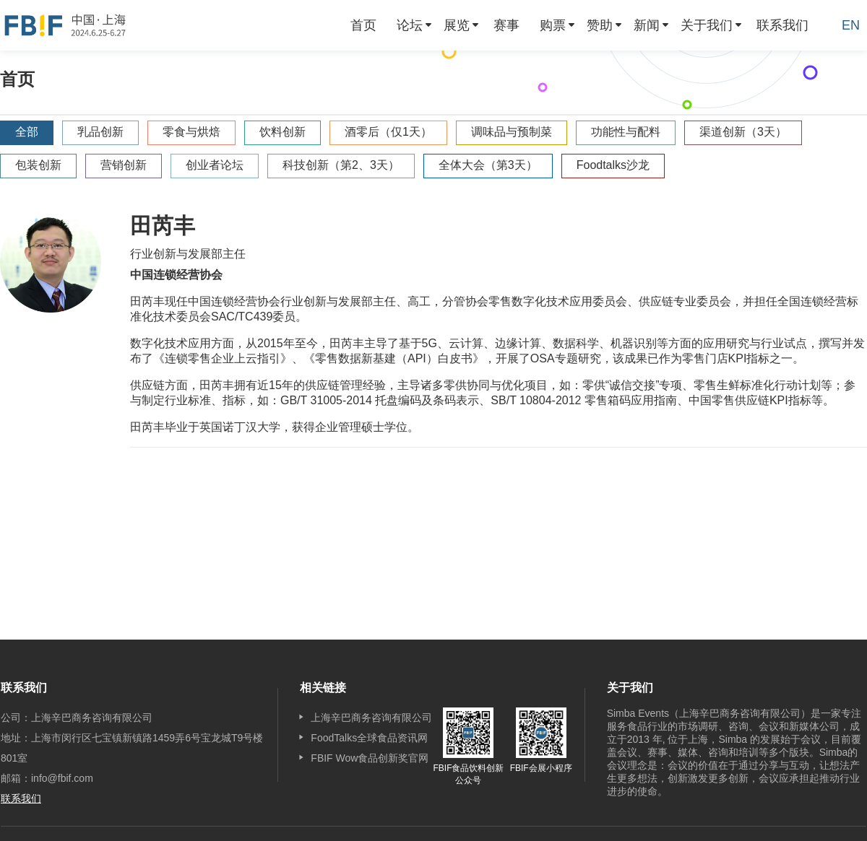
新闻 (647, 25)
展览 (457, 25)
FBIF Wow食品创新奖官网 (369, 758)
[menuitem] (363, 25)
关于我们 (707, 25)
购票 (553, 25)
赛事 (506, 25)
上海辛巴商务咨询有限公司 (371, 717)
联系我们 (782, 25)
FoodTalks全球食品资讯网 (369, 738)
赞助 (600, 25)
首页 (363, 25)
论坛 (410, 25)
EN (851, 25)
